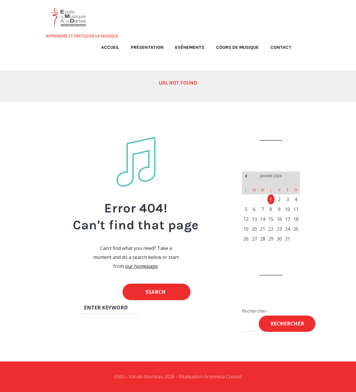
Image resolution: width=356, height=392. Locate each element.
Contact (281, 47)
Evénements (189, 47)
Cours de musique (237, 47)
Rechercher (254, 311)
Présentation (147, 47)
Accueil (110, 47)
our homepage (141, 266)
